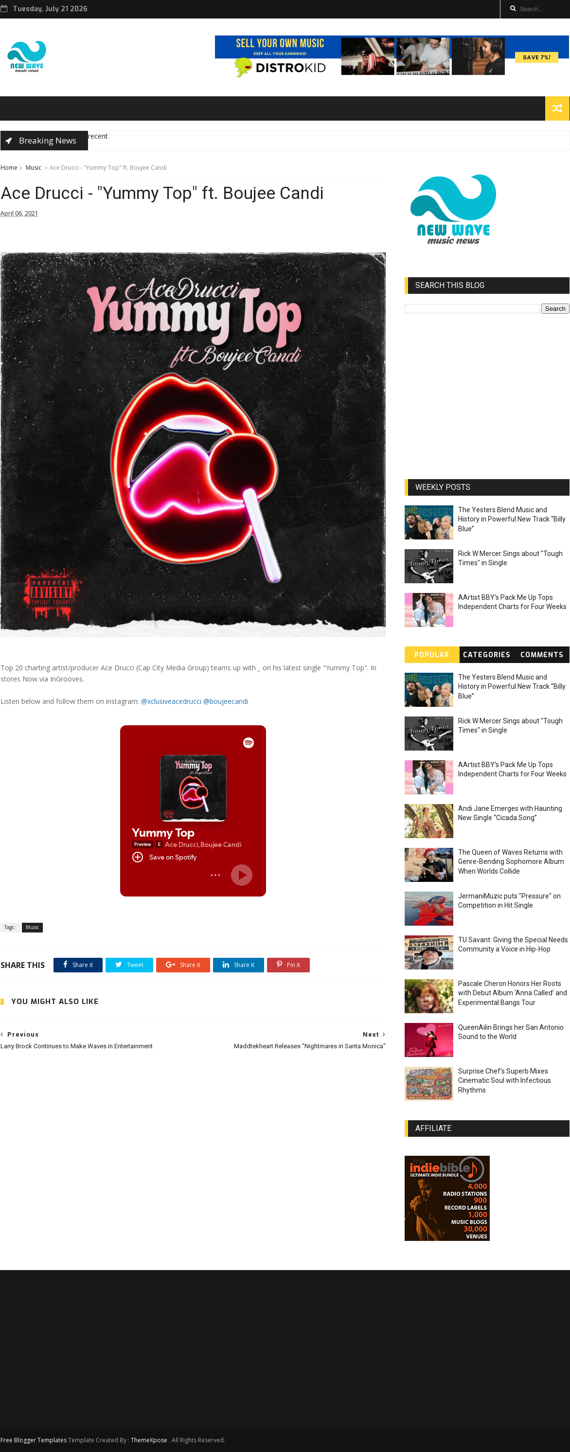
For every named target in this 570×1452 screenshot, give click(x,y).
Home (9, 167)
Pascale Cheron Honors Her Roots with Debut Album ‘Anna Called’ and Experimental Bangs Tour (512, 993)
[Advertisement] (193, 1144)
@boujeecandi (225, 701)
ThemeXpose (149, 1440)
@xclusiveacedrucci (171, 701)
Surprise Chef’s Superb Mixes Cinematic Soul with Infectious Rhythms (504, 1080)
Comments (542, 655)
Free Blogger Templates (33, 1440)
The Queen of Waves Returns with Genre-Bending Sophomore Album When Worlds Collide (511, 861)
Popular (431, 655)
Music (33, 167)
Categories (487, 655)
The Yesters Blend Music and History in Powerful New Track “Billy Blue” (512, 519)
